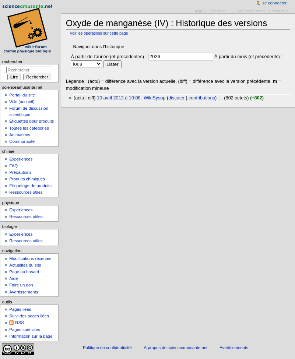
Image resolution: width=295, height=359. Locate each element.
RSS (19, 322)
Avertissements (23, 292)
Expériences (20, 159)
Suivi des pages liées (29, 316)
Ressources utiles (25, 192)
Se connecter (275, 3)
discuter (176, 98)
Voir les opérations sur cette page (99, 33)
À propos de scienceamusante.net (176, 347)
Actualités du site (25, 265)
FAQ (13, 165)
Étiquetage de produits (30, 185)
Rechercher (12, 61)
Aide (13, 278)
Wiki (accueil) (21, 101)
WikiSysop (154, 98)
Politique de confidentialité (107, 347)
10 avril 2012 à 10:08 (119, 98)
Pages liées (20, 309)
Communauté (22, 141)
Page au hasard (24, 272)
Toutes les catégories (29, 128)
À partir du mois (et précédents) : (248, 56)
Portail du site (22, 95)
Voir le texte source (252, 11)
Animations (19, 135)
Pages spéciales (24, 329)
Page (199, 11)
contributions (202, 98)
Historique (281, 11)
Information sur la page (30, 336)
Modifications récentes (30, 258)
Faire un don (21, 285)
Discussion (217, 11)
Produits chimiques (27, 179)
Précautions (20, 172)
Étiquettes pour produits (31, 121)
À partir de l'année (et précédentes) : (109, 56)
